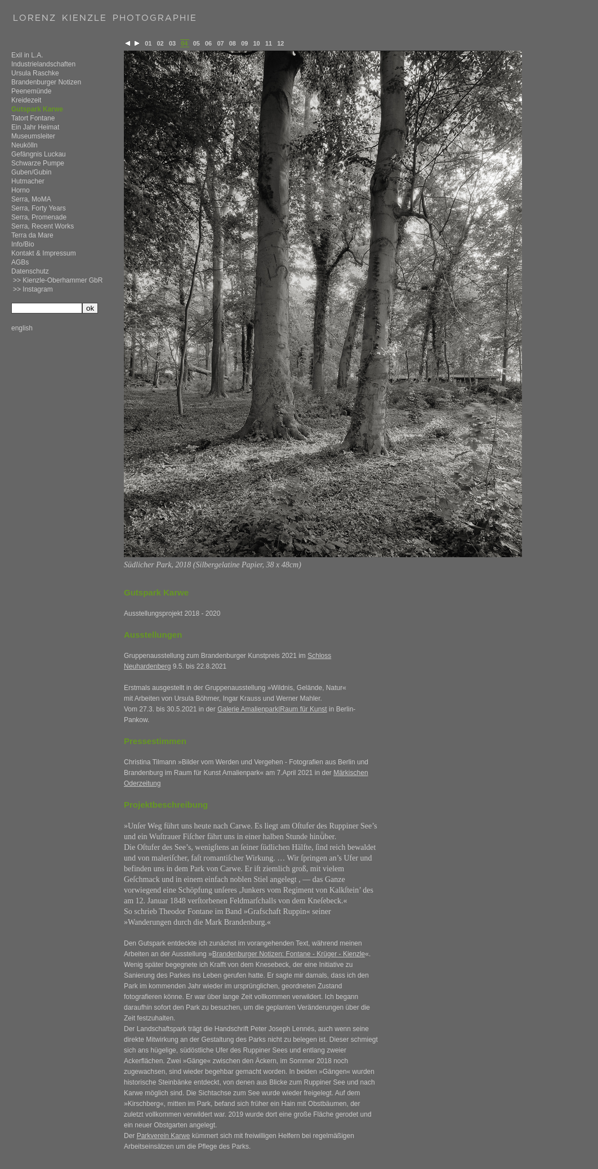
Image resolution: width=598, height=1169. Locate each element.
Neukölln (24, 145)
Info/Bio (22, 244)
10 (256, 43)
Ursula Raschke (35, 73)
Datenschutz (30, 271)
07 (220, 43)
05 (196, 43)
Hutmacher (27, 181)
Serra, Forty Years (38, 208)
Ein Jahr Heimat (35, 127)
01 (148, 43)
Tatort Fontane (33, 118)
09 (244, 43)
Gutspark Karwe (37, 109)
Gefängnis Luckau (38, 154)
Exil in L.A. (27, 55)
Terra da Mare (32, 235)
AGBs (20, 262)
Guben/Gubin (31, 172)
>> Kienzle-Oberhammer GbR (57, 280)
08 (232, 43)
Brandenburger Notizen (46, 82)
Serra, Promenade (38, 217)
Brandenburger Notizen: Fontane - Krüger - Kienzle (288, 954)
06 (208, 43)
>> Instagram (33, 289)
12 (280, 43)
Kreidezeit (26, 100)
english (22, 328)
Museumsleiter (33, 136)
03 (172, 43)
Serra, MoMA (31, 199)
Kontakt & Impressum (43, 253)
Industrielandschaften (43, 64)
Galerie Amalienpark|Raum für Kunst (272, 709)
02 (160, 43)
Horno (20, 190)
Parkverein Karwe (163, 1136)
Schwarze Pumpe (37, 163)
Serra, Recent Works (42, 226)
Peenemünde (31, 91)
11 (268, 43)
